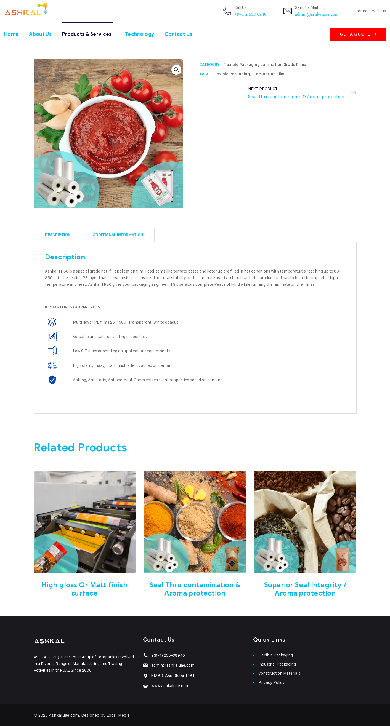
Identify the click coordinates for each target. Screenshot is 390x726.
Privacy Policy (271, 682)
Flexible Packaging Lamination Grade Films (264, 64)
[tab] (58, 235)
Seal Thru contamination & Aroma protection (195, 589)
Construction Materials (279, 673)
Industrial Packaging (277, 664)
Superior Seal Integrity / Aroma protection (305, 589)
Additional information (118, 234)
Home (11, 34)
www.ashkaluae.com (170, 685)
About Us (40, 34)
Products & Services (88, 34)
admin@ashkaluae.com (317, 14)
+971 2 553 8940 (250, 14)
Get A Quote (358, 34)
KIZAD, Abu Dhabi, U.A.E (173, 675)
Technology (141, 34)
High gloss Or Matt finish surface (85, 589)
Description (58, 234)
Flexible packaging (231, 73)
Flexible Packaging (275, 655)
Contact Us (180, 34)
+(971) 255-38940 (168, 655)
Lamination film (269, 73)
